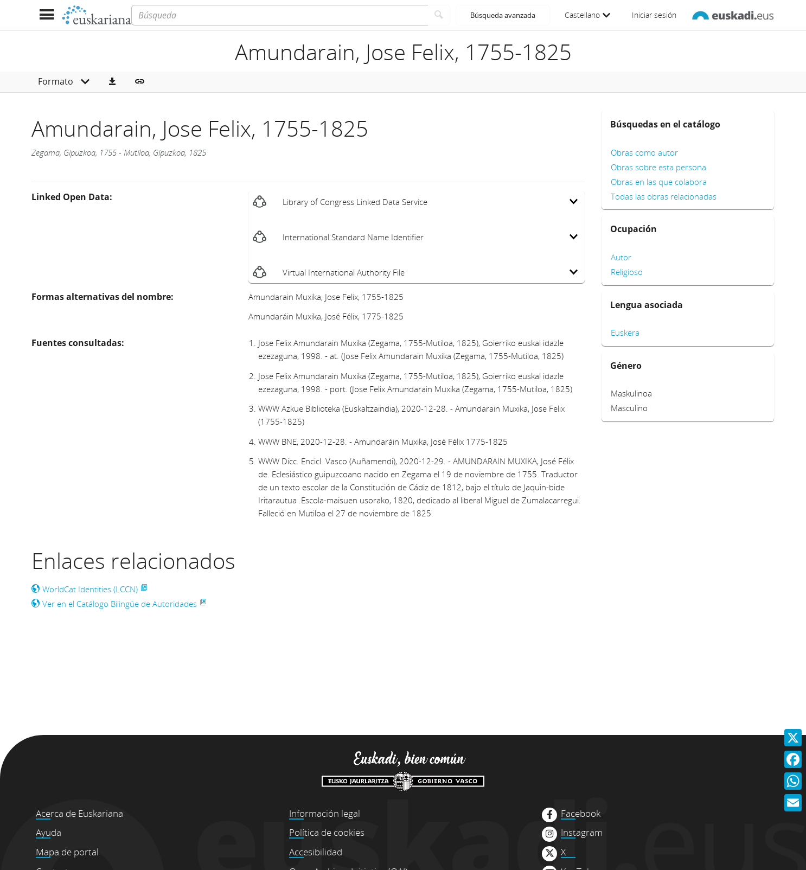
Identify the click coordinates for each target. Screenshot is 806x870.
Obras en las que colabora (659, 181)
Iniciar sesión (654, 15)
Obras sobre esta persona (658, 167)
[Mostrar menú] (46, 15)
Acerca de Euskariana (79, 813)
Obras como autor (644, 152)
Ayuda (48, 832)
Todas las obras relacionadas (664, 196)
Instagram (582, 832)
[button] (112, 82)
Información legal (324, 813)
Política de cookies (326, 832)
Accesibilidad (315, 852)
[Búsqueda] (279, 15)
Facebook (580, 813)
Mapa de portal (67, 852)
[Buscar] (439, 15)
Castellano (587, 15)
